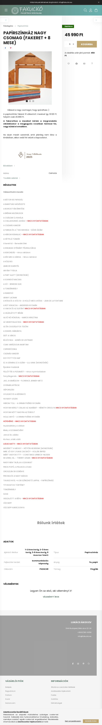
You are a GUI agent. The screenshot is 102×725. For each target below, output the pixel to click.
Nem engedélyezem (73, 721)
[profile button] (90, 10)
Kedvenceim (10, 703)
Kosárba (87, 44)
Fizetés (53, 695)
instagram (78, 663)
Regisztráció (10, 691)
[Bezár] (99, 2)
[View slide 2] (30, 101)
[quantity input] (69, 44)
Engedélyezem (90, 721)
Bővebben (8, 165)
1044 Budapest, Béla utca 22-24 (78, 628)
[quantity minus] (66, 44)
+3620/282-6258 (84, 632)
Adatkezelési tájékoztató (61, 691)
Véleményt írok (51, 596)
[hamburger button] (6, 10)
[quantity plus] (73, 44)
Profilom (8, 695)
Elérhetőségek (56, 703)
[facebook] (5, 48)
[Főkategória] (8, 26)
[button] (68, 63)
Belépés (8, 687)
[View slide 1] (27, 101)
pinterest (83, 663)
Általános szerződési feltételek (63, 687)
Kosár (7, 699)
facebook (72, 663)
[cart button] (96, 10)
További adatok (10, 178)
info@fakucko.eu (84, 636)
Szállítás (54, 699)
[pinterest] (11, 48)
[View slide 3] (33, 101)
